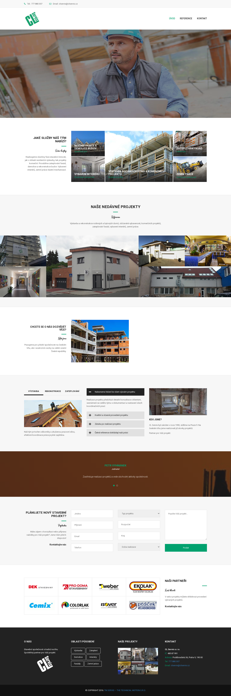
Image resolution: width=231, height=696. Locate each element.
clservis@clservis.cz (68, 4)
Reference (186, 18)
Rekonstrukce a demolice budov (85, 147)
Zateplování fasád (189, 148)
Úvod (172, 18)
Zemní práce (184, 174)
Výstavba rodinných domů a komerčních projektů (136, 173)
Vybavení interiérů (87, 174)
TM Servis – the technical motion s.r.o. (125, 690)
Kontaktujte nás (58, 544)
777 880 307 (36, 4)
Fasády (77, 664)
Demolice (78, 657)
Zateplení (93, 650)
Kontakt (202, 18)
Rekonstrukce (53, 391)
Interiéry (93, 657)
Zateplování (72, 391)
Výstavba (33, 391)
